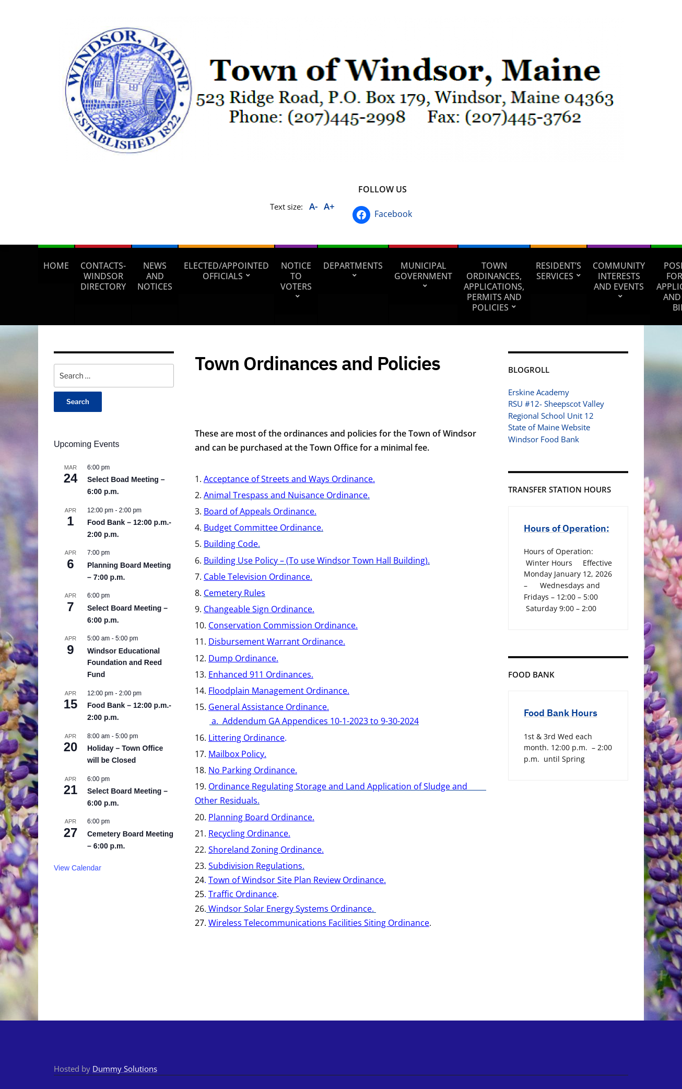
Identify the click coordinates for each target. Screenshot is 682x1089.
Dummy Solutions (124, 1068)
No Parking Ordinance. (252, 770)
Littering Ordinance (246, 737)
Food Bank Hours (560, 713)
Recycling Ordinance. (249, 833)
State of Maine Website (549, 427)
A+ (329, 206)
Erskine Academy (538, 392)
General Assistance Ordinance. (268, 707)
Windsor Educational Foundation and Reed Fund (124, 663)
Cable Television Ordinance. (258, 576)
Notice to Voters (296, 276)
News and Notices (154, 276)
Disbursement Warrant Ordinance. (276, 641)
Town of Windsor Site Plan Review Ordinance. (297, 880)
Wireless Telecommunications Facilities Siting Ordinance (318, 922)
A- (313, 206)
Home (56, 265)
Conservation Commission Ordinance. (283, 625)
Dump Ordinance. (243, 658)
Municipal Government (423, 271)
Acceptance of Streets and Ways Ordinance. (289, 479)
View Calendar (77, 868)
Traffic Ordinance (242, 894)
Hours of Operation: (566, 528)
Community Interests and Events (619, 276)
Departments (353, 265)
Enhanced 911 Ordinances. (260, 674)
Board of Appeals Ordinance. (260, 511)
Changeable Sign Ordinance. (259, 609)
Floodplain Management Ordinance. (278, 690)
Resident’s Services (558, 271)
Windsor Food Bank (543, 439)
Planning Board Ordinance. (261, 817)
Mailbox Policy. (237, 754)
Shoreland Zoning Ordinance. (266, 849)
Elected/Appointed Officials (226, 271)
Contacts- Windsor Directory (103, 276)
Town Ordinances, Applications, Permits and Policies (494, 286)
